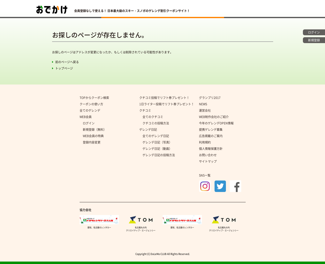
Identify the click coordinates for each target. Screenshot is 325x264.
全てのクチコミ (152, 117)
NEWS (203, 104)
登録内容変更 (91, 142)
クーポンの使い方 (91, 104)
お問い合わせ (208, 155)
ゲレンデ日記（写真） (157, 142)
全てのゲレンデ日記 (155, 136)
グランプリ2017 (210, 98)
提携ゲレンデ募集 (211, 129)
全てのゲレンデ (90, 110)
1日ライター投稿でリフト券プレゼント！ (166, 104)
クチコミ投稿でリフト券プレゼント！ (164, 98)
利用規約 (205, 142)
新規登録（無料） (94, 129)
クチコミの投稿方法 (155, 123)
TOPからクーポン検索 (94, 98)
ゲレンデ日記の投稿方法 (158, 155)
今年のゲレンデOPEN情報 (216, 123)
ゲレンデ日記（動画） (157, 148)
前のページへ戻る (67, 61)
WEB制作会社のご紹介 (214, 117)
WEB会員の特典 (93, 136)
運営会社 (205, 110)
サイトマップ (208, 161)
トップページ (64, 68)
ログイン (89, 123)
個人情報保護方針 (211, 148)
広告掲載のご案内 (211, 136)
